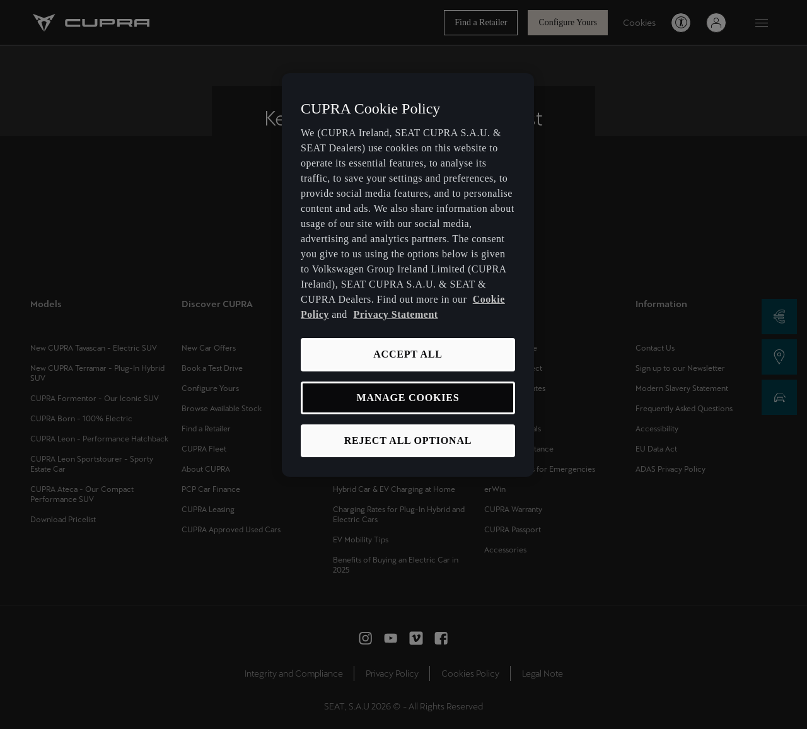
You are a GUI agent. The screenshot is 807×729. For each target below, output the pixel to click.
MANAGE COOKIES (408, 397)
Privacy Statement (395, 314)
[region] (408, 275)
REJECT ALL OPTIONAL (408, 440)
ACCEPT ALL (408, 354)
